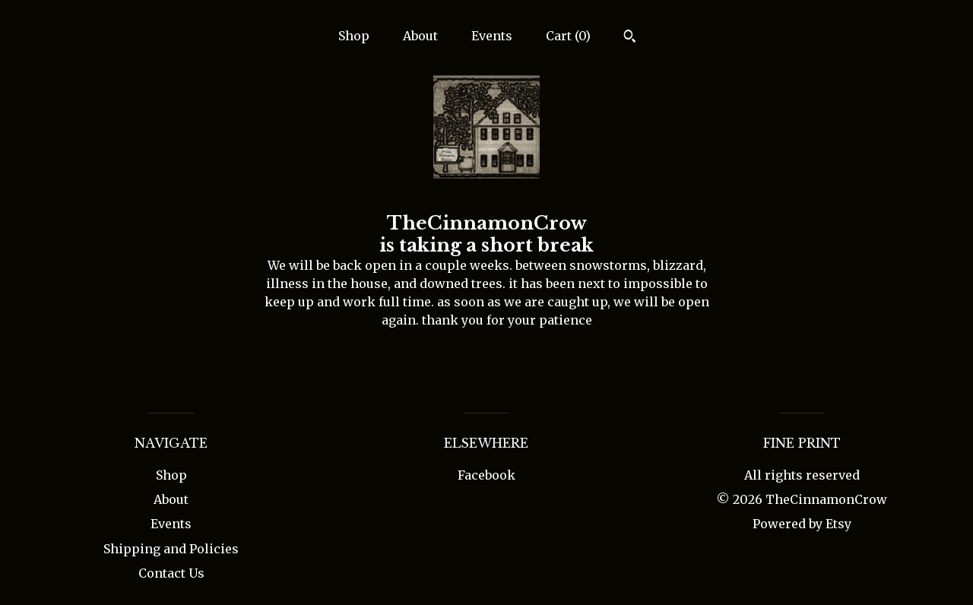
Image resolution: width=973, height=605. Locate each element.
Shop (353, 35)
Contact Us (171, 573)
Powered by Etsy (802, 523)
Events (491, 35)
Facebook (486, 475)
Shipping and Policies (171, 548)
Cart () (568, 35)
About (420, 35)
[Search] (629, 38)
